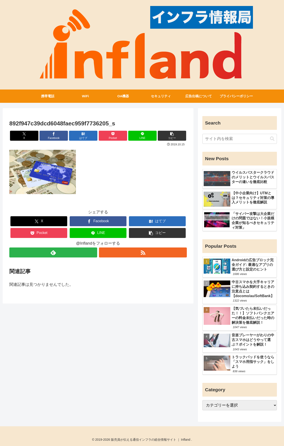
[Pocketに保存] (113, 136)
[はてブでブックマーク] (83, 136)
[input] (239, 139)
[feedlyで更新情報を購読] (53, 252)
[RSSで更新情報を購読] (143, 252)
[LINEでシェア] (142, 136)
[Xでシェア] (24, 136)
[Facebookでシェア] (53, 136)
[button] (172, 136)
